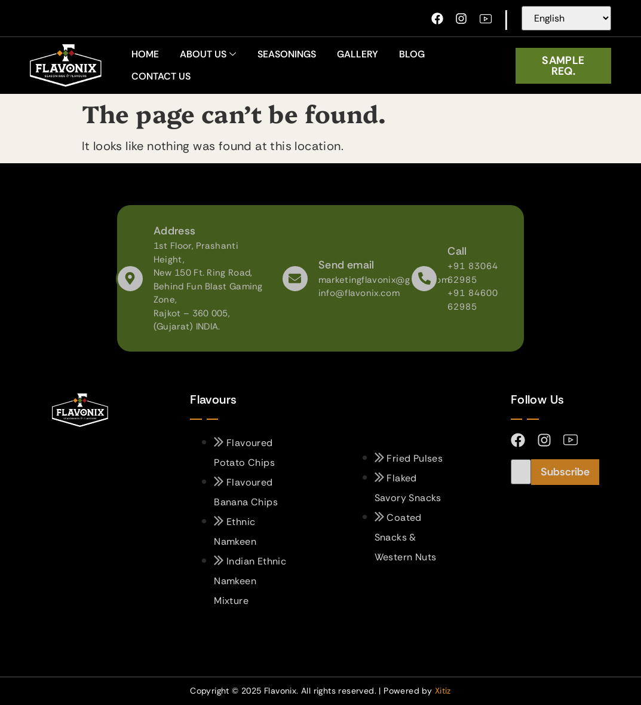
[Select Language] (566, 18)
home (145, 54)
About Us (208, 54)
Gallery (357, 54)
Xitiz (443, 690)
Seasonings (286, 54)
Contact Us (161, 76)
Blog (412, 54)
